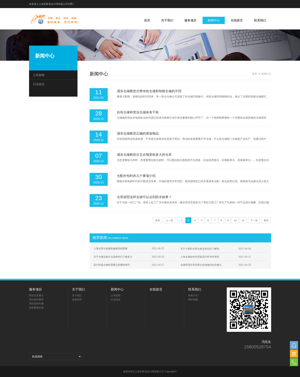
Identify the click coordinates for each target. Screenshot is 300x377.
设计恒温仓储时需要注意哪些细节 (112, 264)
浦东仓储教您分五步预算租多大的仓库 (144, 154)
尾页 (266, 220)
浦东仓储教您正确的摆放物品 (138, 133)
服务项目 (190, 20)
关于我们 (167, 20)
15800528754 (257, 347)
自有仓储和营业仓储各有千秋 (138, 112)
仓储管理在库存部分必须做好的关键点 (201, 264)
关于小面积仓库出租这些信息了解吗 (199, 248)
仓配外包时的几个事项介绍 (136, 176)
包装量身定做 (36, 307)
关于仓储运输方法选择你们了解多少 (113, 256)
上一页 (169, 220)
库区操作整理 (36, 299)
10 (235, 220)
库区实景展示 (36, 295)
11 (243, 220)
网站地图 (193, 299)
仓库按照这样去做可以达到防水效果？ (144, 197)
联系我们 (260, 20)
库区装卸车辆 (36, 303)
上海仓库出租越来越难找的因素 (111, 248)
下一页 (254, 220)
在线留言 (237, 20)
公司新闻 (38, 75)
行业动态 (38, 84)
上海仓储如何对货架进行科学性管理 (199, 256)
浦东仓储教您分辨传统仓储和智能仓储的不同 (149, 91)
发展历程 (77, 299)
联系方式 (193, 295)
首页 (147, 20)
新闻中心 (214, 20)
